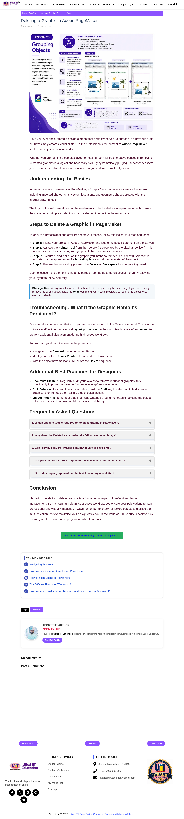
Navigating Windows (41, 564)
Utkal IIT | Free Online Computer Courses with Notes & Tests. (102, 814)
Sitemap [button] (52, 789)
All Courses (42, 4)
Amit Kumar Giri (29, 26)
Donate (143, 4)
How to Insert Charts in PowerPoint (49, 577)
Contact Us (157, 4)
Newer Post (28, 743)
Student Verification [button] (58, 770)
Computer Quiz (126, 4)
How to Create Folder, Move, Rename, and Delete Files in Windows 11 (70, 591)
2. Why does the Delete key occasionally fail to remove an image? (74, 435)
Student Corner (77, 4)
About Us (172, 4)
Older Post (156, 743)
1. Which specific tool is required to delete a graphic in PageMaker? (75, 422)
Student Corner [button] (56, 764)
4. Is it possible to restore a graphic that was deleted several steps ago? (78, 460)
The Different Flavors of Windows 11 (50, 584)
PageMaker (34, 13)
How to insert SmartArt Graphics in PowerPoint (56, 571)
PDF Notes (59, 4)
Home (28, 4)
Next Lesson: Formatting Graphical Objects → (92, 535)
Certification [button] (54, 776)
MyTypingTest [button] (55, 783)
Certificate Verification (102, 4)
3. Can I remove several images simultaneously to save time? (71, 447)
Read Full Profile (52, 640)
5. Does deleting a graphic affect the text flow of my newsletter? (73, 473)
